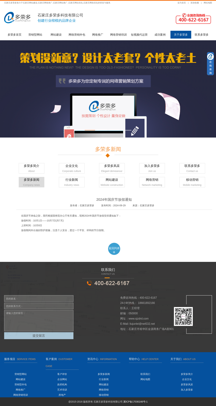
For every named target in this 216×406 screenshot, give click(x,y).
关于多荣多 (181, 34)
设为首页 (182, 3)
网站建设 (56, 34)
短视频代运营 (139, 34)
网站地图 (208, 3)
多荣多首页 (14, 34)
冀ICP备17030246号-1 (135, 401)
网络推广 (97, 34)
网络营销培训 (118, 34)
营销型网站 (35, 34)
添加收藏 (195, 3)
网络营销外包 (77, 34)
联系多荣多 (202, 34)
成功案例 (160, 34)
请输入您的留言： (38, 320)
